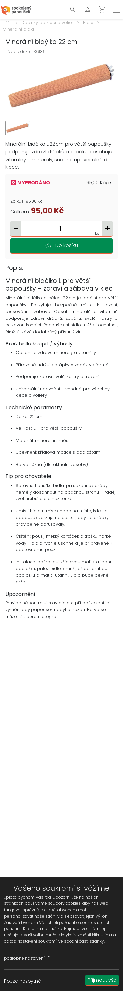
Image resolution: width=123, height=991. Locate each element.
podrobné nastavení (28, 957)
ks (97, 233)
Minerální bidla (18, 29)
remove (16, 228)
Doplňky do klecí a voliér (47, 22)
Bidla (88, 22)
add (107, 228)
